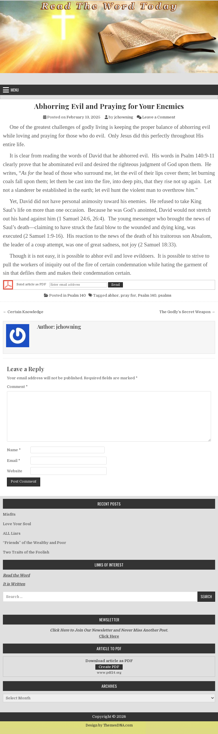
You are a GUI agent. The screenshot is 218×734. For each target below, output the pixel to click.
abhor (113, 295)
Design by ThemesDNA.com (109, 725)
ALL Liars (12, 533)
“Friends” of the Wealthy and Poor (34, 542)
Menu (15, 90)
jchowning (123, 117)
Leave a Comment (158, 117)
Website (14, 471)
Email (13, 460)
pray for (128, 295)
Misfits (9, 514)
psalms (164, 295)
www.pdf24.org (109, 672)
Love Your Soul (17, 524)
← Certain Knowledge (23, 312)
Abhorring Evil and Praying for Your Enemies (109, 106)
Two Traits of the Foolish (26, 552)
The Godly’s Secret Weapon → (187, 312)
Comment (17, 386)
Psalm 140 (76, 295)
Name (14, 450)
